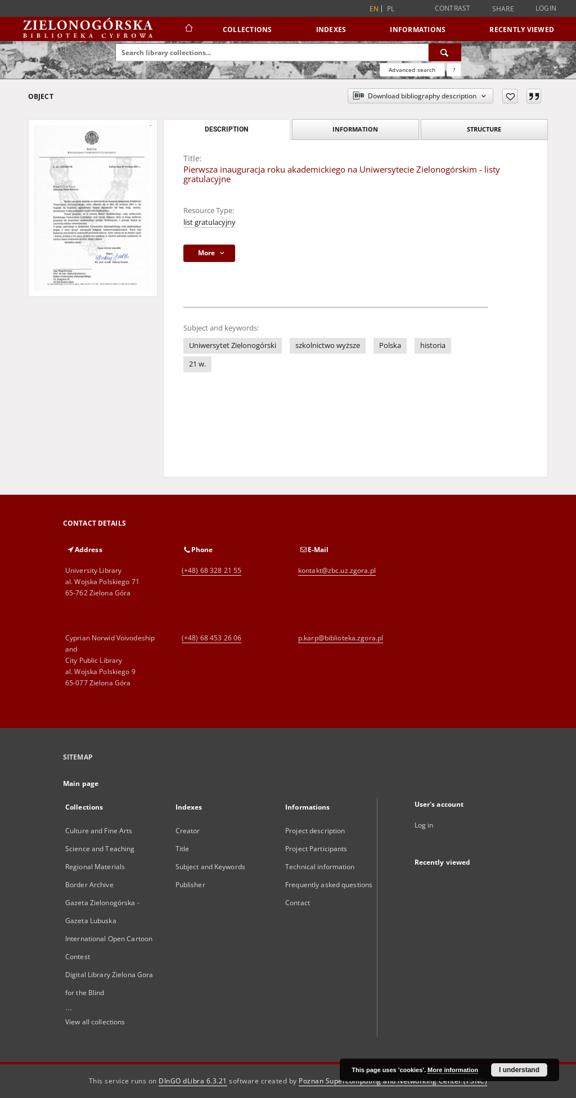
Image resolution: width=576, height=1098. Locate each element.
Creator (188, 830)
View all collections (95, 1022)
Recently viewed (521, 29)
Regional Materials (95, 866)
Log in (424, 825)
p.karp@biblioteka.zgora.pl (340, 638)
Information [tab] (355, 129)
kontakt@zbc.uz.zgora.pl (337, 570)
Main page (80, 783)
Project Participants (316, 848)
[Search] (445, 52)
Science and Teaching (99, 848)
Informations (418, 29)
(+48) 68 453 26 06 (211, 638)
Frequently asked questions (328, 884)
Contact (297, 902)
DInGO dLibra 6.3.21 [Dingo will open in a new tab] (193, 1081)
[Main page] (188, 29)
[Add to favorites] (510, 96)
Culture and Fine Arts (99, 830)
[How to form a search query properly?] (454, 69)
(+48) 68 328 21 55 (211, 570)
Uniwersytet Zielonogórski (232, 345)
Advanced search (412, 70)
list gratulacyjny (209, 222)
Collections (247, 29)
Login (546, 8)
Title (183, 848)
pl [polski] (391, 8)
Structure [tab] (484, 129)
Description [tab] (226, 129)
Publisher (190, 884)
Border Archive (89, 884)
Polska (390, 345)
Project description (315, 830)
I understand (519, 1070)
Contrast (453, 8)
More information (453, 1070)
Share (503, 8)
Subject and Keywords (210, 866)
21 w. (197, 364)
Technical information (320, 866)
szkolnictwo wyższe (327, 345)
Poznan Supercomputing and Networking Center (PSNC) (393, 1081)
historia (433, 345)
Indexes (331, 29)
